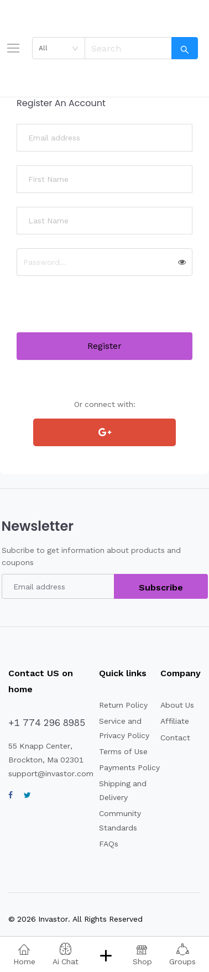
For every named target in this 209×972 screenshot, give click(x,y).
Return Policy (123, 705)
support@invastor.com (50, 773)
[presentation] (101, 310)
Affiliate (174, 721)
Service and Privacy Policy (124, 728)
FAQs (108, 843)
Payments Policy (129, 767)
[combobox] (58, 48)
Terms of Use (123, 751)
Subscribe (161, 587)
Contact (175, 737)
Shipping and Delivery (123, 790)
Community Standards (120, 820)
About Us (177, 705)
